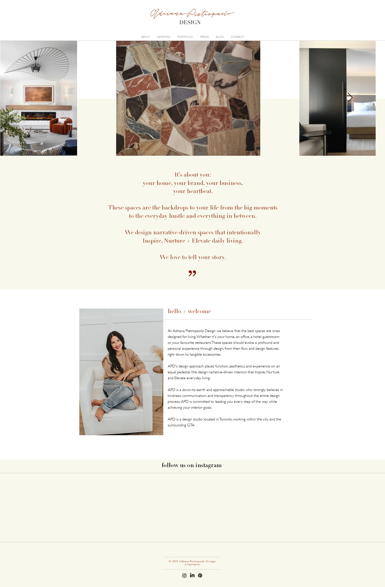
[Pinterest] (200, 575)
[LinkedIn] (192, 575)
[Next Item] (350, 98)
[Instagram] (184, 575)
